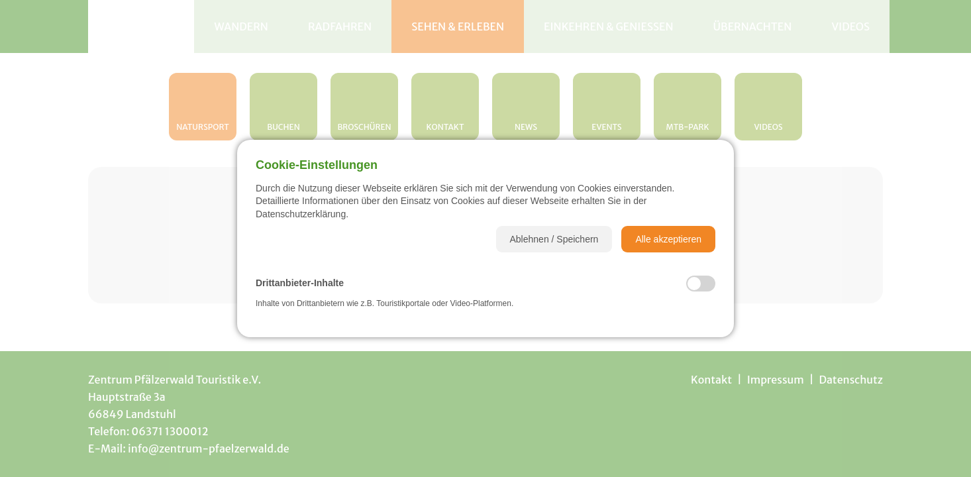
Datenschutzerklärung (301, 214)
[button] (554, 239)
